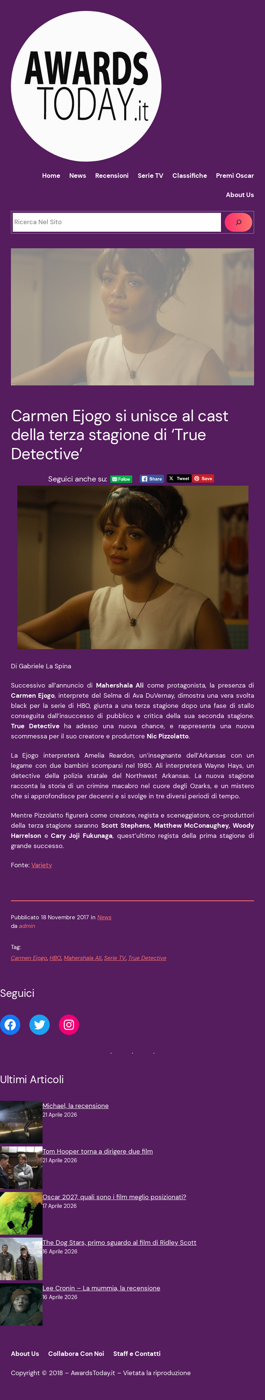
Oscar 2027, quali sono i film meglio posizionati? (114, 1197)
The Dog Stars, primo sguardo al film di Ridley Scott (119, 1242)
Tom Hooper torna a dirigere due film (98, 1151)
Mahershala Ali (82, 958)
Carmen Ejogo (29, 958)
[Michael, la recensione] (21, 1123)
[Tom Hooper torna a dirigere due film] (21, 1169)
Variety (41, 865)
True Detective (147, 958)
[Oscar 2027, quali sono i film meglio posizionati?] (21, 1215)
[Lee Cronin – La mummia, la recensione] (21, 1306)
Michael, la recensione (76, 1106)
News (104, 917)
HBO (55, 958)
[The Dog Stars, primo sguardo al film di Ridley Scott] (21, 1260)
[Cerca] (238, 222)
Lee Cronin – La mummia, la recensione (101, 1288)
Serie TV (115, 958)
